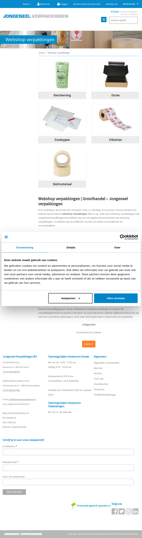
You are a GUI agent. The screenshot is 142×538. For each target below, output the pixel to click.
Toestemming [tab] (24, 247)
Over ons (99, 378)
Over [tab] (117, 247)
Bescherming (62, 95)
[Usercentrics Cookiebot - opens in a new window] (122, 237)
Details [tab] (71, 247)
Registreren (43, 4)
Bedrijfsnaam (11, 462)
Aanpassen (70, 298)
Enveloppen (62, 140)
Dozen (115, 95)
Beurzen (98, 368)
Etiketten (115, 140)
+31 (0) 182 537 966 (11, 390)
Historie (98, 373)
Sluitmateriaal (62, 184)
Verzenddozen (84, 332)
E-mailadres (10, 446)
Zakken (97, 332)
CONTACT (89, 344)
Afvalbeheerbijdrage (105, 394)
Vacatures (99, 389)
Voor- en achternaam (14, 476)
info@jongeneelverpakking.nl (22, 399)
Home (42, 52)
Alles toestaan (116, 298)
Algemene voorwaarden (106, 362)
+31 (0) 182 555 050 (11, 371)
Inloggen (62, 4)
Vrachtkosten (101, 384)
